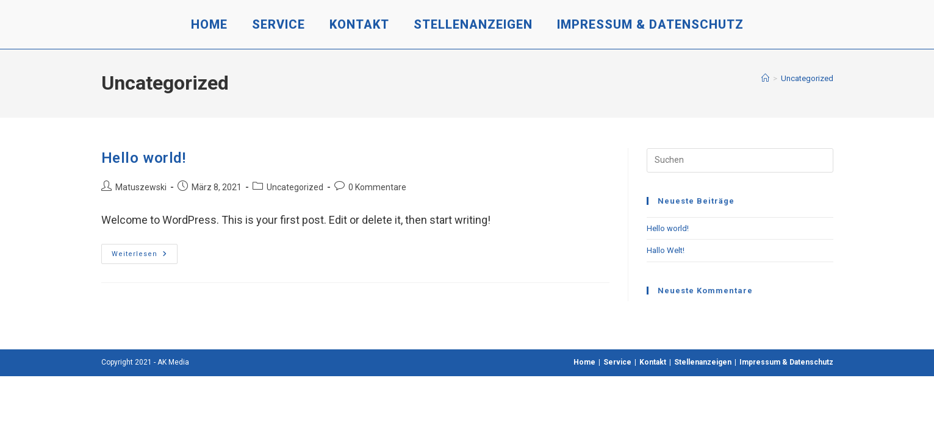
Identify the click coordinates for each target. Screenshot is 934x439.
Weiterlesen (145, 256)
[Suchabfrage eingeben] (740, 160)
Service (617, 362)
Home (584, 362)
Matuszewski (141, 187)
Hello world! (143, 157)
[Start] (765, 78)
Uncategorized (807, 78)
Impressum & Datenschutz (786, 362)
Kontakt (652, 362)
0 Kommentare (377, 187)
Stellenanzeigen (702, 362)
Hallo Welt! (665, 250)
